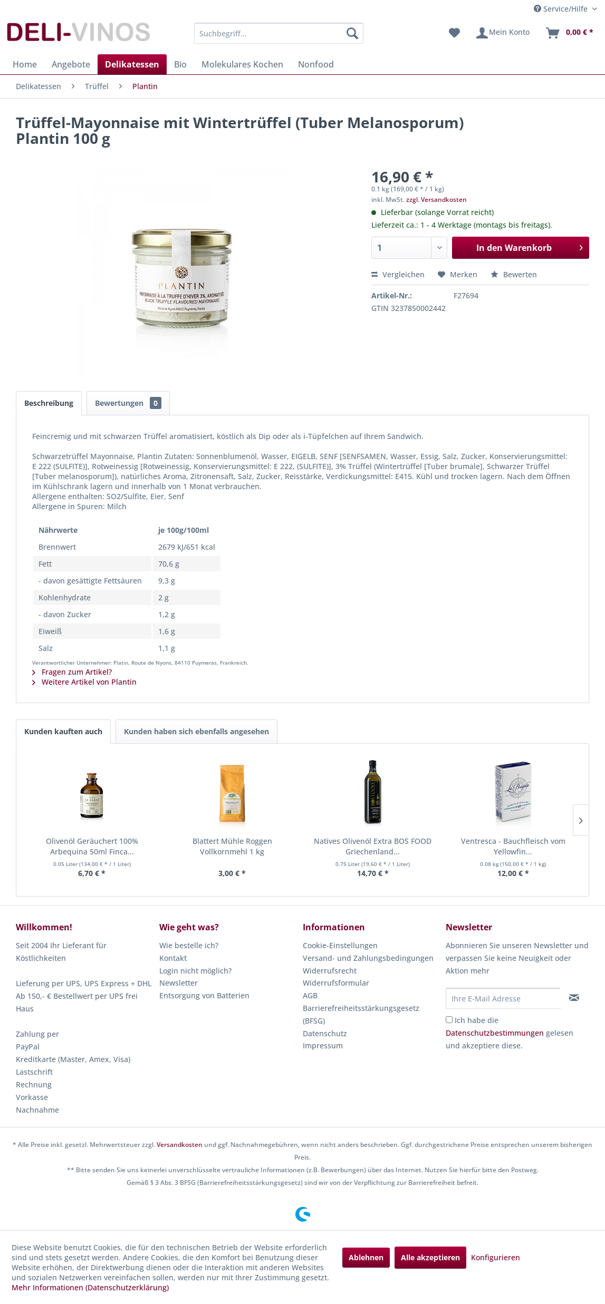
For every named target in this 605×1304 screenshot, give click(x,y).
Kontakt (173, 958)
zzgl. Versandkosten (436, 199)
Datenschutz (325, 1033)
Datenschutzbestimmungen (495, 1033)
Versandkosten (180, 1144)
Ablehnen (366, 1257)
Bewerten (514, 274)
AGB (310, 995)
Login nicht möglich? (195, 971)
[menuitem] (278, 33)
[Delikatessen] (132, 64)
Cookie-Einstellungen (340, 945)
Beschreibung (48, 403)
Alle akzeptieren (430, 1257)
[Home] (24, 64)
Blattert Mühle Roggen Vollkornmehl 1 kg (232, 846)
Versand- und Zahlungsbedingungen (368, 958)
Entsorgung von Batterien (204, 995)
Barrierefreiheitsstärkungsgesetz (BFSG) (361, 1014)
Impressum (323, 1045)
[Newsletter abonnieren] (574, 998)
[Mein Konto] (502, 33)
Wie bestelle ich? (188, 945)
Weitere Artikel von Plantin (84, 682)
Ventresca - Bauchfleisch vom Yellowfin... (513, 846)
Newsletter (178, 983)
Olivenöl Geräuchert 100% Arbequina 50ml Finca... (92, 846)
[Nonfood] (316, 64)
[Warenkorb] (569, 33)
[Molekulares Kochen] (242, 64)
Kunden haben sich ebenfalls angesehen (196, 731)
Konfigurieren (495, 1257)
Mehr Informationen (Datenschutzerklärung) (90, 1287)
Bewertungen (128, 403)
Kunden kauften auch (63, 731)
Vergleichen (398, 274)
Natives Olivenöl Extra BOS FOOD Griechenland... (372, 846)
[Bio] (180, 64)
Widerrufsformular (336, 983)
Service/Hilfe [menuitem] (562, 9)
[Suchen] (352, 33)
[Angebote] (71, 64)
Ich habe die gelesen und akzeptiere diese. (509, 1032)
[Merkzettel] (454, 33)
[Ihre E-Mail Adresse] (503, 998)
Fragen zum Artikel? (72, 672)
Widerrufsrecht (330, 971)
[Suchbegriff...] (278, 33)
